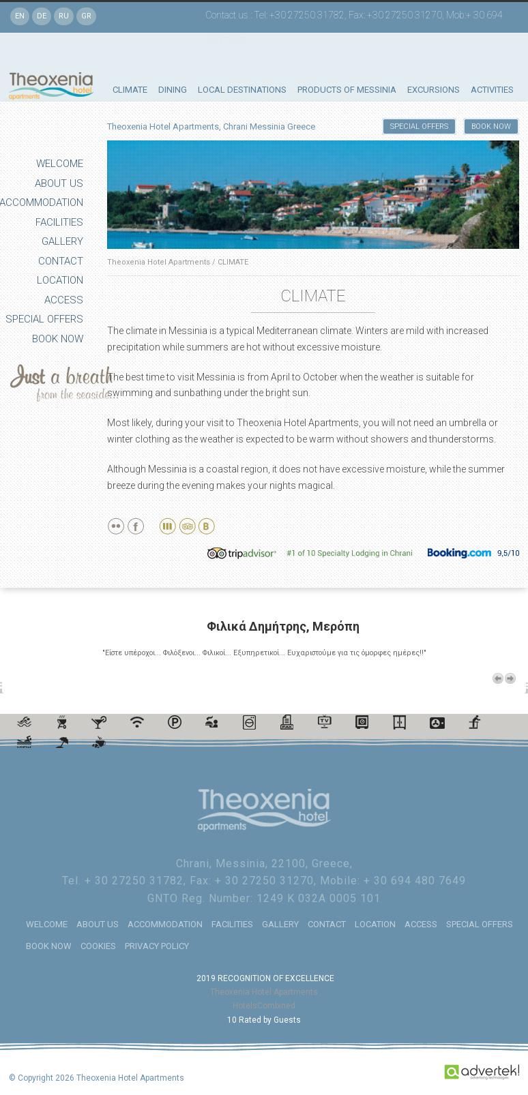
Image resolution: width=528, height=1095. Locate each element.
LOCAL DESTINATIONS (242, 90)
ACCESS (63, 300)
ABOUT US (59, 183)
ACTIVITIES (492, 90)
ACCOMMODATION (165, 924)
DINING (172, 90)
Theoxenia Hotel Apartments (158, 262)
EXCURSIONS (433, 90)
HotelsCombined (264, 1005)
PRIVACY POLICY (157, 946)
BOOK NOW (57, 339)
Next (510, 678)
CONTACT (60, 261)
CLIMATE (130, 90)
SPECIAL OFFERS (44, 319)
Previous (498, 678)
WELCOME (59, 164)
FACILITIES (59, 222)
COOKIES (98, 946)
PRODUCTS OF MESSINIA (346, 90)
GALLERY (62, 241)
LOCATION (60, 280)
